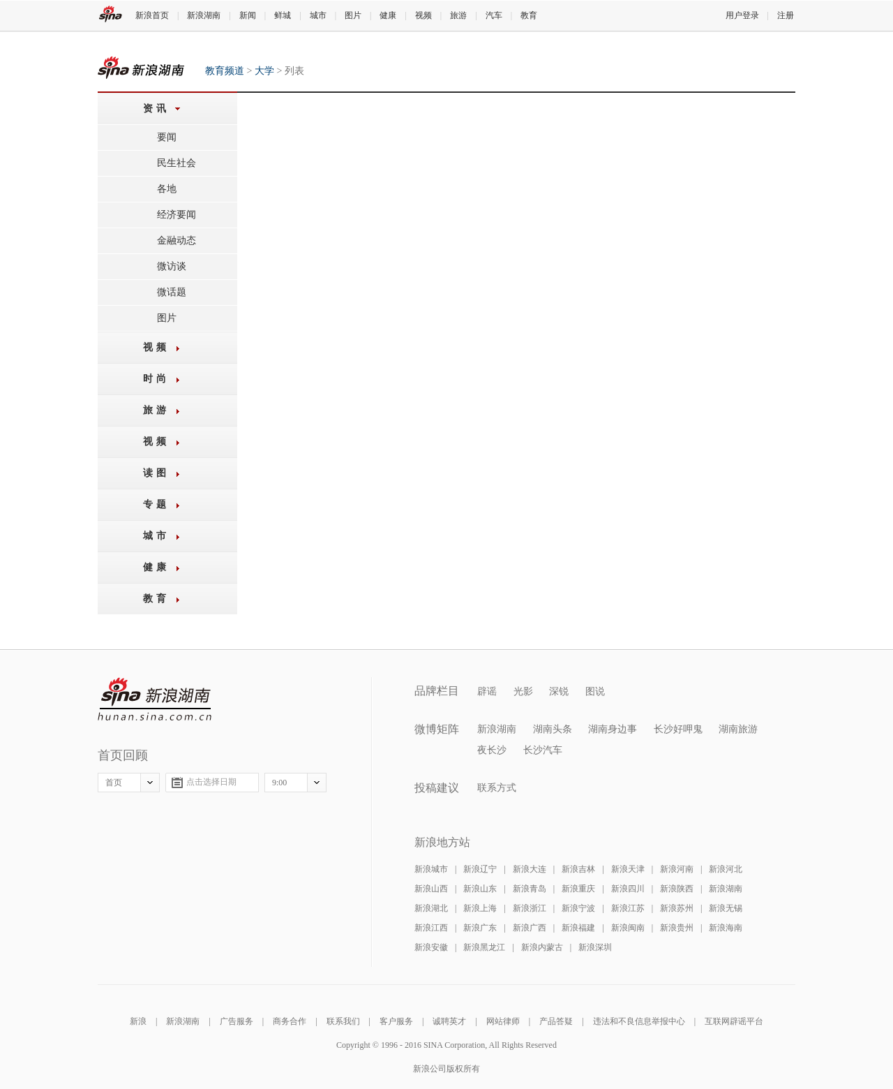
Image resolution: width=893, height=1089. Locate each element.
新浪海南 (725, 928)
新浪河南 (676, 869)
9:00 (279, 782)
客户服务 (396, 1021)
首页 (113, 782)
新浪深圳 (595, 947)
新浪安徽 (431, 947)
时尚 (156, 378)
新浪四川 (628, 889)
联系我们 (343, 1021)
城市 (318, 15)
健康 (388, 15)
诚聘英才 (449, 1021)
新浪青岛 (529, 889)
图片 (353, 15)
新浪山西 (431, 889)
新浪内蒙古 (542, 947)
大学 (264, 71)
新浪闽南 (628, 928)
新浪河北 (725, 869)
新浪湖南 (203, 15)
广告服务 (236, 1021)
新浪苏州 (676, 908)
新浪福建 (578, 928)
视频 (423, 15)
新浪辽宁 (480, 869)
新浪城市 (431, 869)
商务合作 (289, 1021)
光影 (523, 691)
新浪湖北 (431, 908)
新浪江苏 (628, 908)
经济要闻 (176, 214)
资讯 (156, 108)
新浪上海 (480, 908)
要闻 (167, 137)
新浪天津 (628, 869)
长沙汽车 (542, 750)
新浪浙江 (529, 908)
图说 (595, 691)
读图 (156, 473)
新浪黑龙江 (484, 947)
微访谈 (171, 266)
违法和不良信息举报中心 (639, 1021)
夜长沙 (491, 750)
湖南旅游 (738, 729)
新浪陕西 (676, 889)
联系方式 (496, 788)
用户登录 (742, 15)
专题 (156, 504)
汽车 (494, 15)
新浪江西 (431, 928)
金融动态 (176, 240)
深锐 (559, 691)
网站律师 (503, 1021)
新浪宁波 (578, 908)
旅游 (458, 15)
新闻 (247, 15)
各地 (167, 189)
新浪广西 (529, 928)
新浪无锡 (725, 908)
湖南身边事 (612, 729)
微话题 (171, 292)
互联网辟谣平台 (734, 1021)
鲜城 (282, 15)
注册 (785, 15)
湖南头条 (552, 729)
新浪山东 (480, 889)
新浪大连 (529, 869)
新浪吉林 (578, 869)
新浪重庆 (578, 889)
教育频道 (141, 67)
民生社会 (176, 163)
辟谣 (487, 691)
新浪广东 (480, 928)
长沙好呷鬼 (678, 729)
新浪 (138, 1021)
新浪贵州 (676, 928)
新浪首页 (152, 15)
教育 (528, 15)
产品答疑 (556, 1021)
